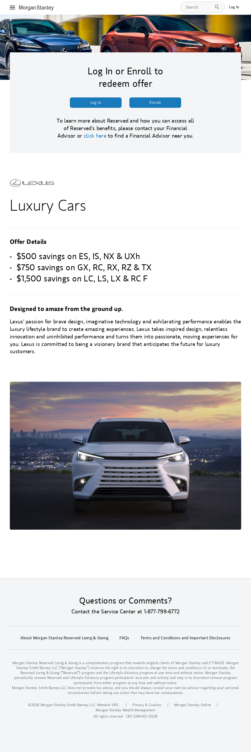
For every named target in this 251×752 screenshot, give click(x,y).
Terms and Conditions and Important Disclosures (186, 638)
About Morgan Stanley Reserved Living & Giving (64, 638)
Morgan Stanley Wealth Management (125, 710)
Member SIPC (108, 705)
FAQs (124, 638)
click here (95, 136)
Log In (234, 7)
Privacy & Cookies (146, 705)
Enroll (155, 102)
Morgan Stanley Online (192, 705)
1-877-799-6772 (162, 611)
